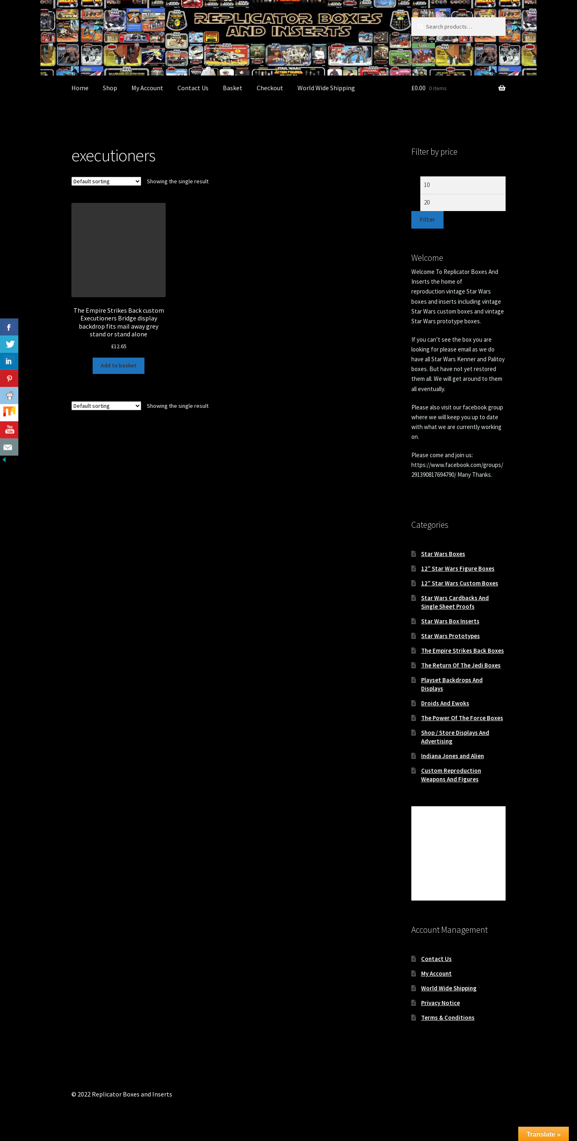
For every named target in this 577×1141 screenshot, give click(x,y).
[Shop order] (106, 181)
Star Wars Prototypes (450, 636)
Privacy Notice (440, 1003)
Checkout (270, 88)
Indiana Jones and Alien (452, 756)
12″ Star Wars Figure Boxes (458, 568)
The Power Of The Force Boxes (462, 718)
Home (80, 88)
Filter (427, 219)
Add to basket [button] (118, 365)
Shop (110, 88)
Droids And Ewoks (445, 703)
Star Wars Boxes (443, 554)
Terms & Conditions (448, 1017)
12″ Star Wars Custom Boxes (459, 583)
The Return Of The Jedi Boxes (461, 665)
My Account (147, 88)
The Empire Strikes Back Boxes (462, 650)
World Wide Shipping (326, 88)
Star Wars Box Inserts (450, 621)
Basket (232, 88)
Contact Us (193, 88)
